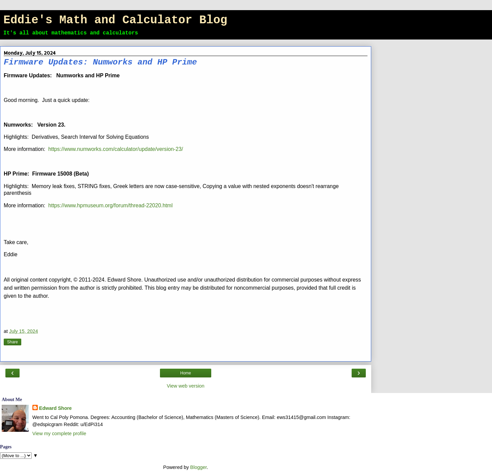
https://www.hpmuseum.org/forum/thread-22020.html (110, 205)
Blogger (198, 467)
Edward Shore (55, 408)
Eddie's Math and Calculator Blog (115, 20)
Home (185, 373)
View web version (185, 386)
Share (12, 342)
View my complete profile (59, 433)
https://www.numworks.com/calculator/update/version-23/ (115, 149)
